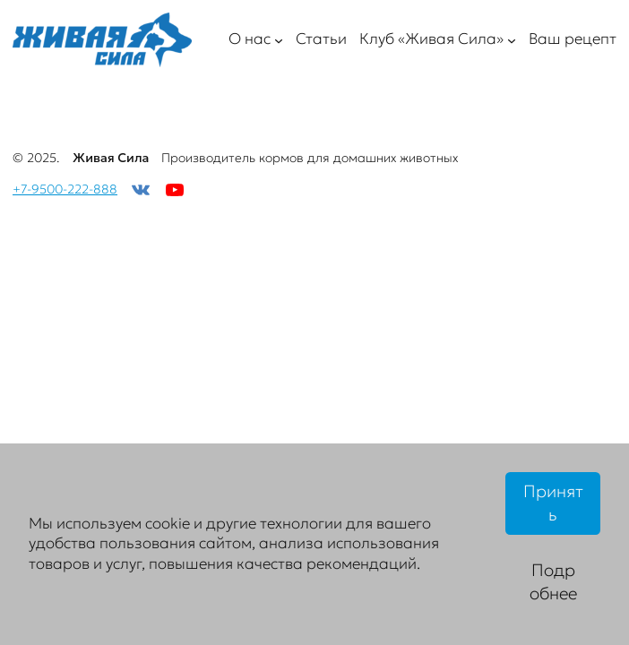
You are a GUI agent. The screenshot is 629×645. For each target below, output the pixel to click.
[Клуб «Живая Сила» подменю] (511, 40)
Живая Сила (111, 158)
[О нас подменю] (278, 40)
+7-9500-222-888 (65, 189)
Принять (553, 502)
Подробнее (553, 581)
